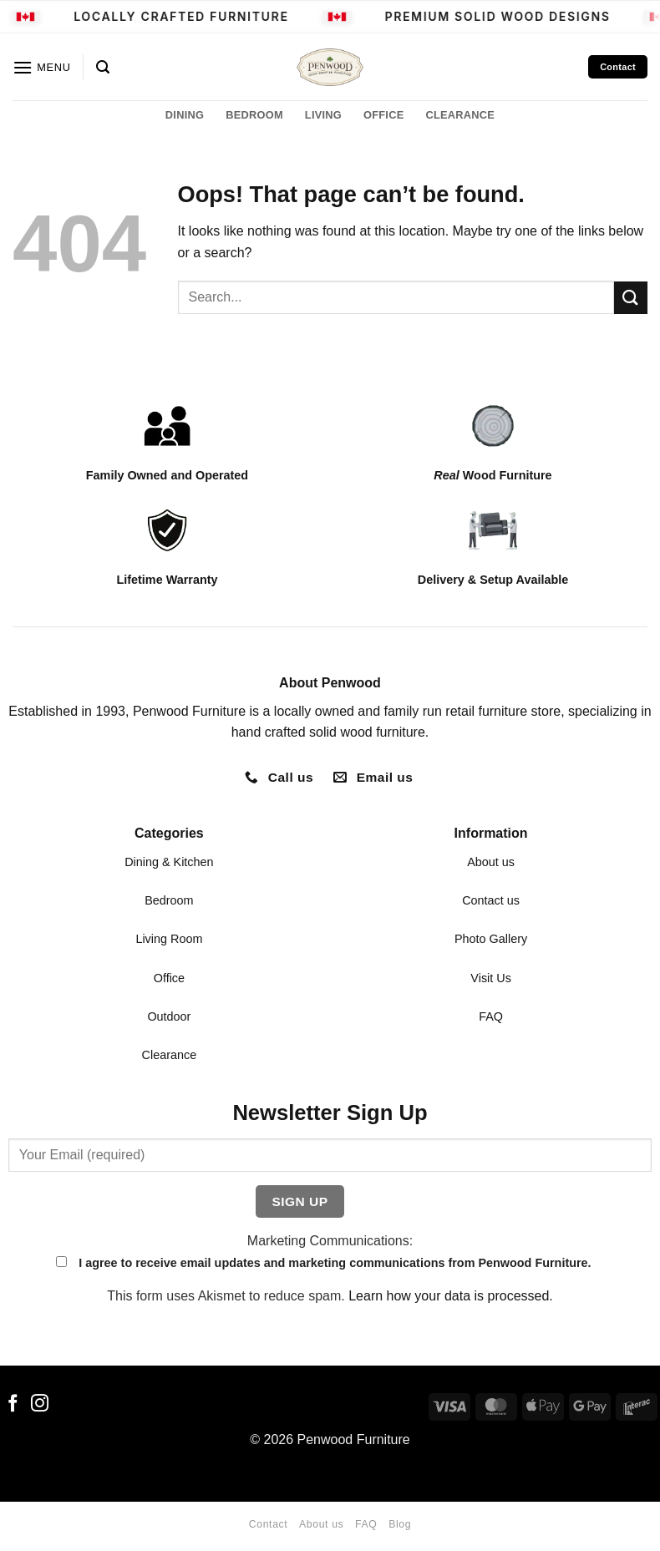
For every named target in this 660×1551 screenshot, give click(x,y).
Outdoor (168, 1016)
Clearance (169, 1055)
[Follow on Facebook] (13, 1404)
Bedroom (169, 900)
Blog (399, 1524)
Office (169, 978)
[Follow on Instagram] (39, 1404)
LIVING (323, 115)
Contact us (491, 900)
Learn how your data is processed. (450, 1296)
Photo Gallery (490, 938)
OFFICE (383, 115)
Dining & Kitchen (168, 862)
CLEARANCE (460, 115)
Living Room (168, 938)
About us (491, 862)
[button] (42, 67)
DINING (184, 115)
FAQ (491, 1016)
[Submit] (630, 297)
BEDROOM (254, 115)
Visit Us (490, 978)
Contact (268, 1524)
